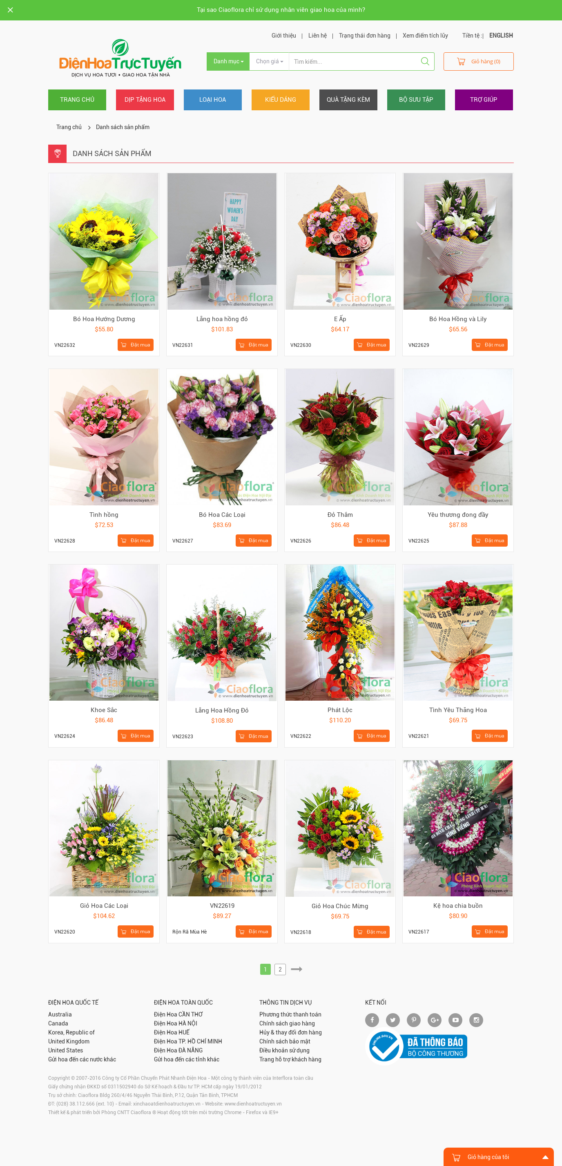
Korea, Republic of (71, 1032)
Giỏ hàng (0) (478, 61)
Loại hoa (212, 99)
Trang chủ (77, 99)
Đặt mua (135, 345)
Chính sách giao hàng (287, 1023)
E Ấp (340, 319)
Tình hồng (103, 514)
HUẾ (184, 1032)
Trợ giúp (483, 99)
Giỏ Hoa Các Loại (104, 905)
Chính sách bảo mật (284, 1041)
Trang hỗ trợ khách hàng (290, 1059)
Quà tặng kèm (348, 99)
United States (65, 1050)
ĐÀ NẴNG (190, 1050)
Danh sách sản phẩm (122, 127)
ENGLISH (501, 35)
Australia (60, 1014)
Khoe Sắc (104, 710)
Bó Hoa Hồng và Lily (458, 319)
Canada (58, 1023)
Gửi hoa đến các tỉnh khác (186, 1059)
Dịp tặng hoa (145, 99)
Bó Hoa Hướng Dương (104, 319)
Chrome (232, 1112)
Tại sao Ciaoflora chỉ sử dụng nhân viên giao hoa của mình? (281, 9)
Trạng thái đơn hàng (364, 35)
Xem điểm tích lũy (425, 35)
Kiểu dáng (280, 99)
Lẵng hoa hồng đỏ (222, 319)
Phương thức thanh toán (290, 1014)
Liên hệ (317, 35)
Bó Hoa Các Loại (222, 514)
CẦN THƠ (190, 1014)
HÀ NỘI (187, 1023)
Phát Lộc (340, 710)
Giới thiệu (284, 35)
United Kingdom (68, 1041)
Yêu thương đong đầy (458, 514)
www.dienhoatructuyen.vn (253, 1104)
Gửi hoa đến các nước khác (82, 1059)
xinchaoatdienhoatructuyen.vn (167, 1104)
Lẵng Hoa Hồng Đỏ (222, 710)
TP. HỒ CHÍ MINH (200, 1041)
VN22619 (222, 905)
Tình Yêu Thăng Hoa (458, 710)
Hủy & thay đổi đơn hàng (290, 1032)
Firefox (253, 1112)
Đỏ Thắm (340, 514)
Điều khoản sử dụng (284, 1050)
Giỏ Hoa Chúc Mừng (340, 906)
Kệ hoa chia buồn (458, 905)
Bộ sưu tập (416, 99)
